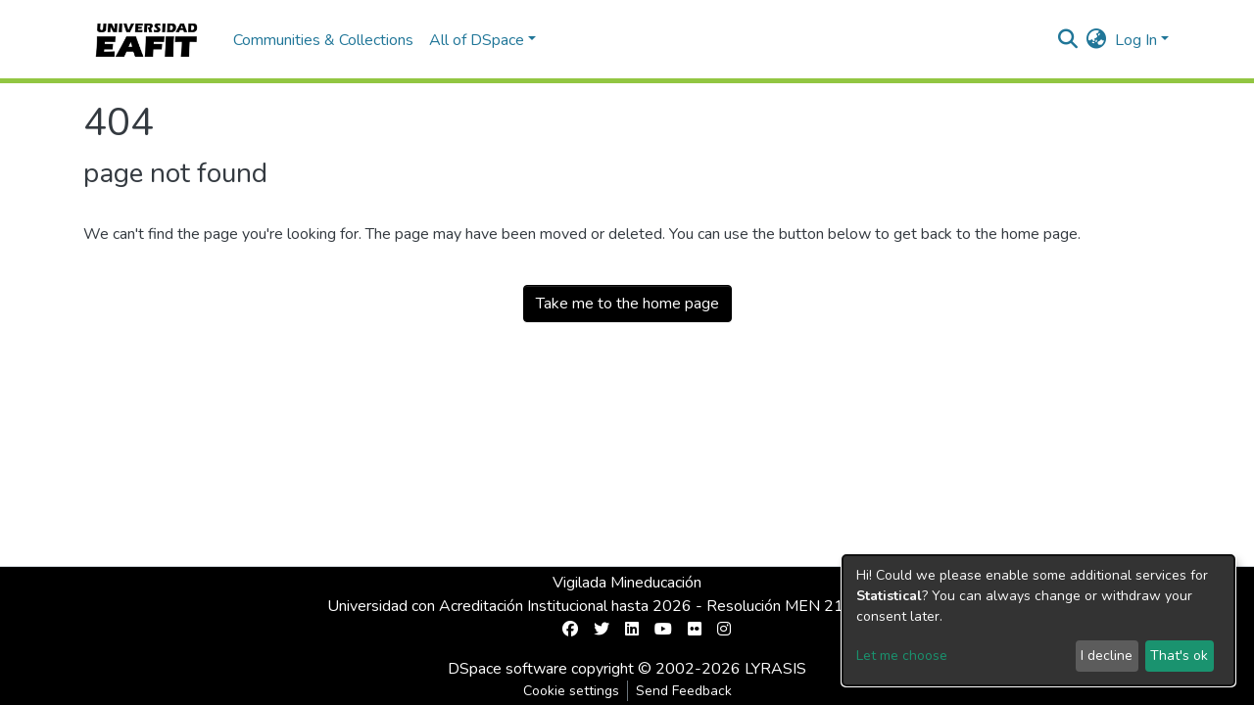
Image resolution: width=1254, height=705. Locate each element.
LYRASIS (775, 669)
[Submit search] (1068, 40)
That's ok (1179, 655)
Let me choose (901, 655)
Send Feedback (684, 691)
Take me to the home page (627, 303)
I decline (1107, 655)
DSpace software (507, 669)
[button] (1097, 40)
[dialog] (1038, 620)
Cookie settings (571, 691)
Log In (1136, 40)
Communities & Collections (323, 40)
